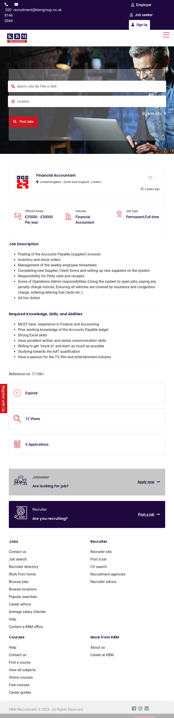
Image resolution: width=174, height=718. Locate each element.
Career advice (20, 604)
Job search (18, 559)
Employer (141, 5)
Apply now (149, 482)
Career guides (20, 692)
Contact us (17, 552)
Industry (80, 211)
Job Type (132, 211)
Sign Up (139, 25)
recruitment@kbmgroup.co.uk (38, 10)
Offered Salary (34, 211)
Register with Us (3, 399)
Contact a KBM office (26, 627)
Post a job (149, 514)
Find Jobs (23, 121)
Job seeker (141, 15)
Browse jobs (154, 113)
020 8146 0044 (9, 15)
